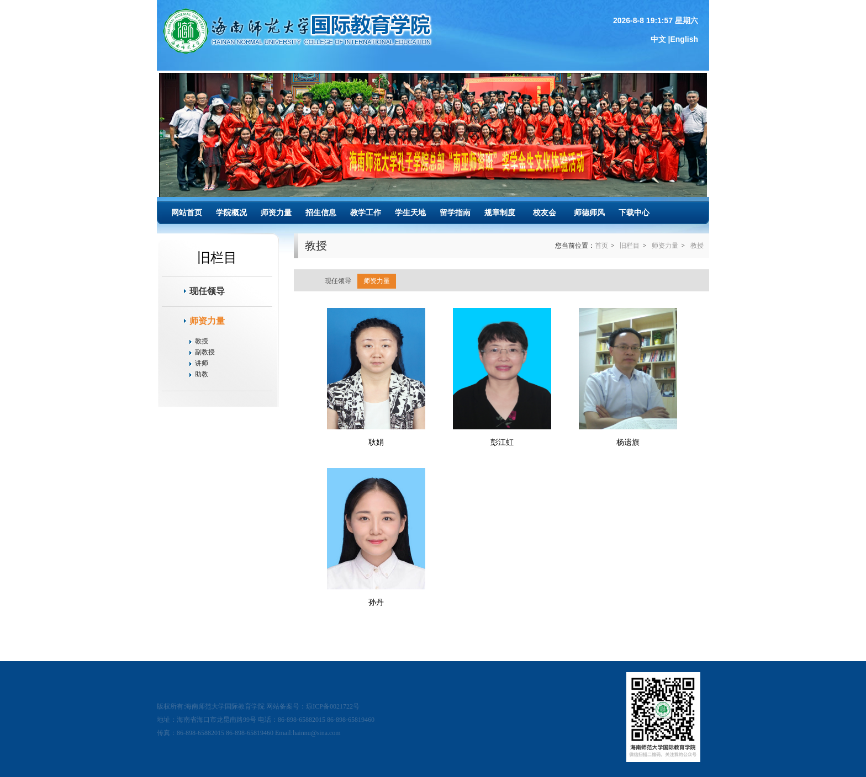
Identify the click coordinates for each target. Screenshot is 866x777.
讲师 (201, 363)
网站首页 (186, 213)
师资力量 (276, 213)
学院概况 (231, 213)
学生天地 (410, 213)
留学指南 (455, 213)
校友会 (544, 213)
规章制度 (499, 213)
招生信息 (320, 213)
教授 (201, 341)
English (684, 39)
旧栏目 (630, 245)
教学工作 (365, 213)
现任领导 (207, 291)
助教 (201, 374)
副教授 (205, 352)
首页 (601, 245)
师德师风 (589, 213)
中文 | (660, 39)
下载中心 (634, 213)
